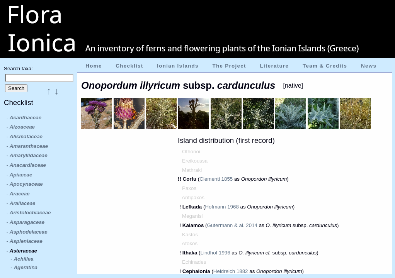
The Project (229, 66)
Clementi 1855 (216, 179)
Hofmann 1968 (221, 207)
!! (180, 179)
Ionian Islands (178, 66)
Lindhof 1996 (215, 253)
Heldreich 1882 (230, 271)
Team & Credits (325, 66)
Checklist (129, 66)
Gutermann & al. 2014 (232, 225)
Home (93, 66)
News (368, 66)
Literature (274, 66)
